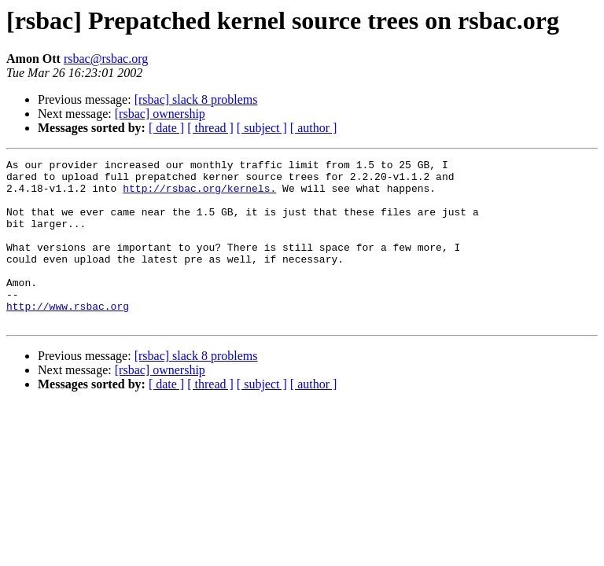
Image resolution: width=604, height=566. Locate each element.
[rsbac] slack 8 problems (196, 99)
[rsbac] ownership (160, 113)
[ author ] (313, 127)
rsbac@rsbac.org (106, 58)
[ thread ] (210, 127)
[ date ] (166, 127)
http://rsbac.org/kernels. (199, 195)
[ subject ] (262, 127)
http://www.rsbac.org (67, 336)
